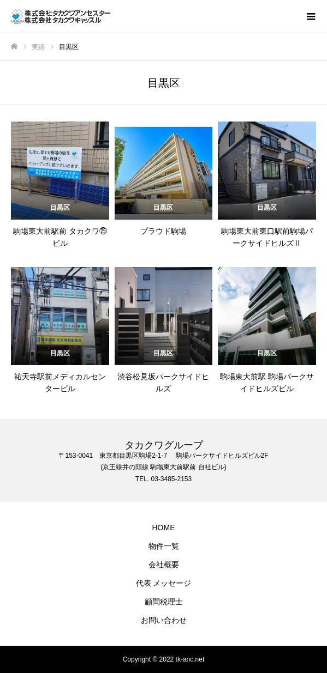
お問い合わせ (164, 620)
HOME (163, 527)
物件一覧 (163, 546)
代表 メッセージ (164, 583)
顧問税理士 (164, 601)
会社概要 (163, 564)
